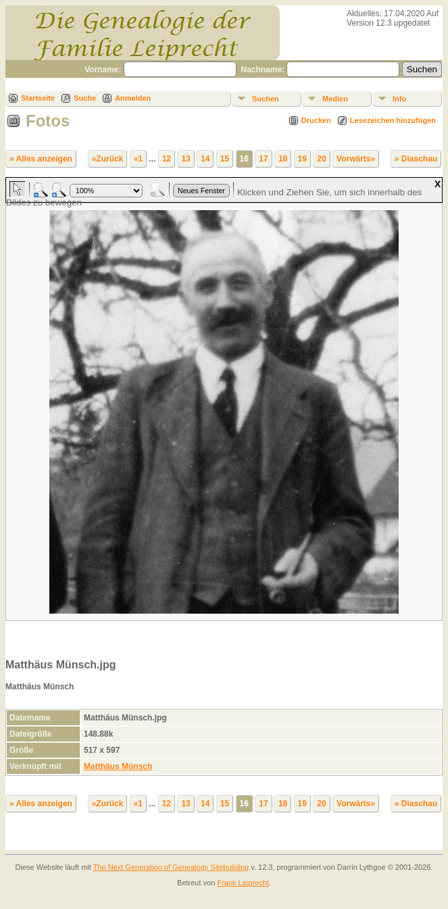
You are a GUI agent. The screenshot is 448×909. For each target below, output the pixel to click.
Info (399, 99)
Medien (335, 99)
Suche (85, 98)
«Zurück (108, 159)
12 (166, 159)
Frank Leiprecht (242, 883)
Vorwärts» (356, 159)
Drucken (316, 120)
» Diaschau (416, 159)
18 (282, 159)
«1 (138, 159)
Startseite (38, 98)
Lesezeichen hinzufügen (393, 120)
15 (224, 159)
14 (205, 159)
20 (321, 159)
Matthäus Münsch (118, 766)
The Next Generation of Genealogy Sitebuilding (171, 867)
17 (263, 159)
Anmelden (133, 98)
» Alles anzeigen (40, 159)
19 (302, 159)
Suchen (265, 99)
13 (185, 159)
